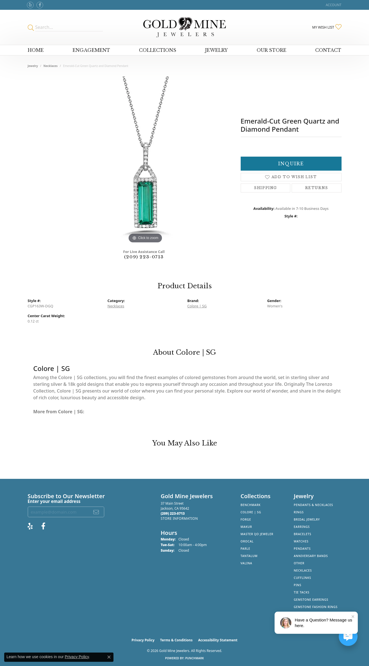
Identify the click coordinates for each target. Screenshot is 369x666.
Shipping (265, 188)
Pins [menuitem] (297, 585)
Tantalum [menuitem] (249, 556)
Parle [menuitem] (245, 549)
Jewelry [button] (216, 50)
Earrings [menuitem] (302, 527)
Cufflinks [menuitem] (302, 578)
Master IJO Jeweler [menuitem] (257, 534)
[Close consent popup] (109, 657)
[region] (145, 160)
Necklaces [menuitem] (303, 570)
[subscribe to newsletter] (96, 512)
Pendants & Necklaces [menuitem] (313, 505)
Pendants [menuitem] (302, 549)
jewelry (33, 66)
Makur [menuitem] (246, 527)
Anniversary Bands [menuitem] (311, 556)
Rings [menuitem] (299, 512)
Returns (316, 188)
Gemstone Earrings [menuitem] (311, 600)
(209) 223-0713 (144, 256)
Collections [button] (157, 50)
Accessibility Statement (217, 640)
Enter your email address (54, 501)
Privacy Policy (143, 640)
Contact (328, 50)
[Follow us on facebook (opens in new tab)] (39, 5)
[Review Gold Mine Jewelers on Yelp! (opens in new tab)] (30, 5)
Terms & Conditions (176, 640)
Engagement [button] (91, 50)
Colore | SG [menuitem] (251, 512)
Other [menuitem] (299, 563)
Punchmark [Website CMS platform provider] (194, 658)
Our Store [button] (271, 50)
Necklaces (50, 66)
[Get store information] (179, 518)
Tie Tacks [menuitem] (302, 592)
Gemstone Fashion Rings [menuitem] (316, 607)
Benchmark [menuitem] (251, 505)
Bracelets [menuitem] (302, 534)
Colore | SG (197, 305)
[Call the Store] (173, 513)
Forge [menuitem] (246, 519)
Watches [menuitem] (301, 541)
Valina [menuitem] (246, 563)
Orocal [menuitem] (247, 541)
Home (36, 50)
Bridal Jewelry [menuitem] (307, 519)
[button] (332, 5)
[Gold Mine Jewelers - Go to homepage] (184, 27)
